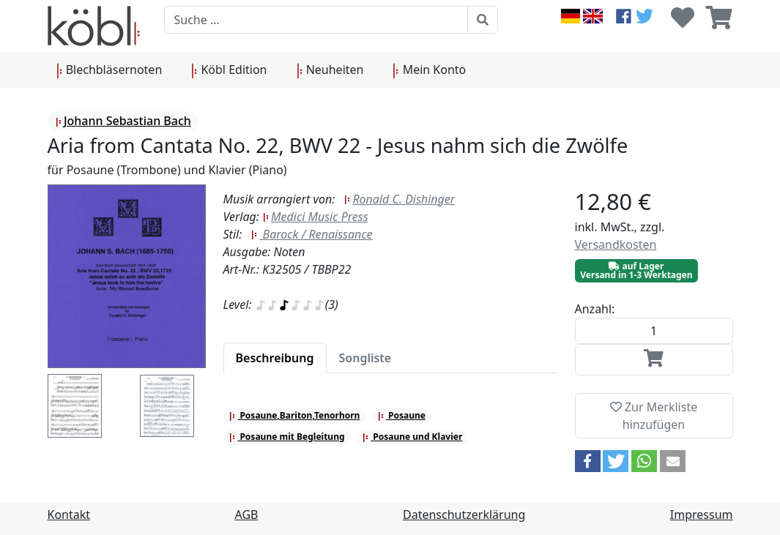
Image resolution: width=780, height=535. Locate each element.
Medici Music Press (315, 217)
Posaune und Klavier (412, 436)
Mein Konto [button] (429, 70)
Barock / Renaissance (311, 234)
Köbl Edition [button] (229, 70)
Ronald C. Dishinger (399, 199)
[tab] (275, 358)
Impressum (701, 514)
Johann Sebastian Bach (123, 121)
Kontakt (69, 514)
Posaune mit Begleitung (286, 436)
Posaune (401, 415)
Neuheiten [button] (330, 70)
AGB (247, 514)
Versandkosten (616, 244)
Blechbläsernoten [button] (109, 70)
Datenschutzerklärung (464, 514)
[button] (588, 461)
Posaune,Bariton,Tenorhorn (294, 415)
